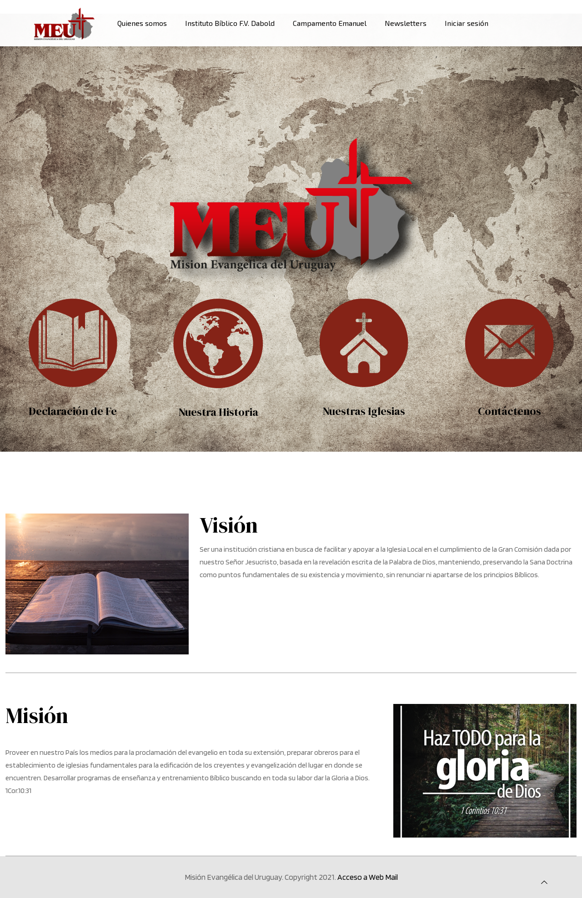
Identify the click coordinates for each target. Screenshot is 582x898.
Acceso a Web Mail (367, 877)
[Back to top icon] (544, 882)
